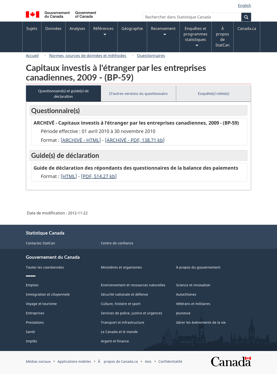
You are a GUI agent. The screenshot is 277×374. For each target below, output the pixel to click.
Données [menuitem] (53, 28)
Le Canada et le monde (119, 331)
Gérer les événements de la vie (201, 322)
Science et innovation (193, 285)
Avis (148, 361)
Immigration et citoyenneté (48, 294)
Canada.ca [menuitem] (246, 28)
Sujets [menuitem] (31, 28)
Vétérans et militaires (193, 303)
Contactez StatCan (40, 243)
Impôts (31, 341)
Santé (30, 331)
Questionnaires (151, 55)
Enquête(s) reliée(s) (213, 93)
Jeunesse (183, 313)
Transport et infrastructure (122, 322)
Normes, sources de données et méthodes (87, 55)
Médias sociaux (38, 361)
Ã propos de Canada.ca (118, 361)
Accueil (32, 55)
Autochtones (186, 294)
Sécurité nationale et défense (124, 294)
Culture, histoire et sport (120, 303)
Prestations (35, 322)
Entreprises (35, 313)
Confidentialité (170, 361)
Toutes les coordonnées (45, 267)
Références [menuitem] (103, 31)
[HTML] (69, 176)
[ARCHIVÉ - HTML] (81, 140)
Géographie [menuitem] (132, 28)
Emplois (32, 285)
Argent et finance (115, 341)
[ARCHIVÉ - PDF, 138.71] (135, 140)
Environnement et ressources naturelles (133, 285)
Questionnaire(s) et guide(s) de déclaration (63, 93)
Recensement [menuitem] (163, 31)
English (244, 5)
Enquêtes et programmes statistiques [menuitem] (196, 36)
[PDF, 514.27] (99, 176)
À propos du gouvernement (198, 267)
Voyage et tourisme (41, 303)
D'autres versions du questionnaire (138, 93)
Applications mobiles (74, 361)
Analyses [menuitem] (77, 28)
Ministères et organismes (121, 267)
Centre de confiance (117, 243)
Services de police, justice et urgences (131, 313)
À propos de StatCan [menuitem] (222, 37)
